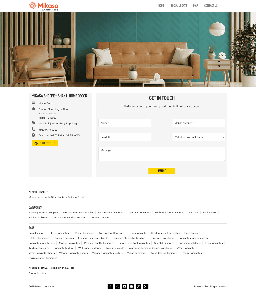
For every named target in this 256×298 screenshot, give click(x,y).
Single (218, 286)
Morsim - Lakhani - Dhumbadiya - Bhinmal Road (56, 197)
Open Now (73, 135)
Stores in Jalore (37, 273)
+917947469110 (48, 129)
